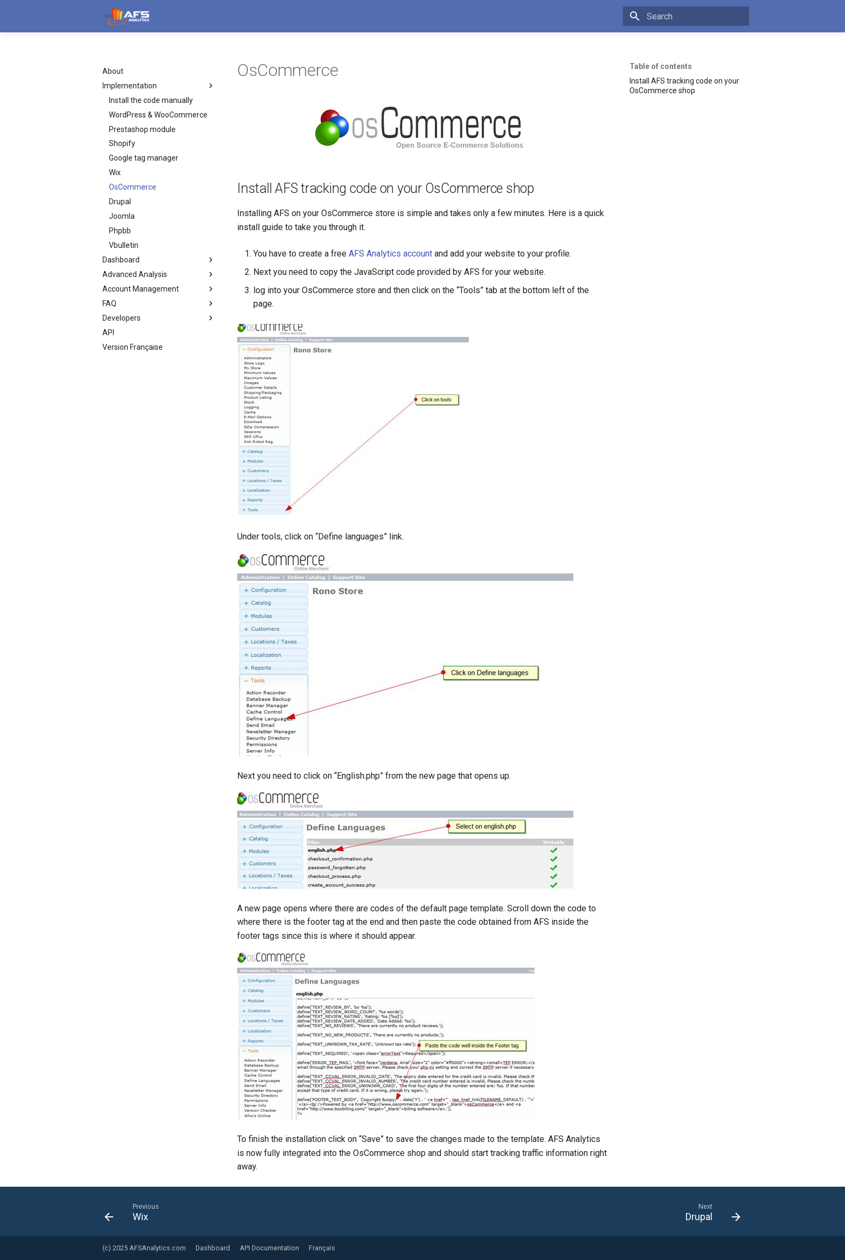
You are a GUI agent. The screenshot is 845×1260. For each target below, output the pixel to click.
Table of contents (660, 66)
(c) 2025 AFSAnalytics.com (144, 1248)
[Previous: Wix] (135, 1215)
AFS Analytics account (390, 253)
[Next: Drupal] (709, 1215)
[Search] (686, 16)
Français (322, 1248)
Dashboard (213, 1248)
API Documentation (269, 1248)
